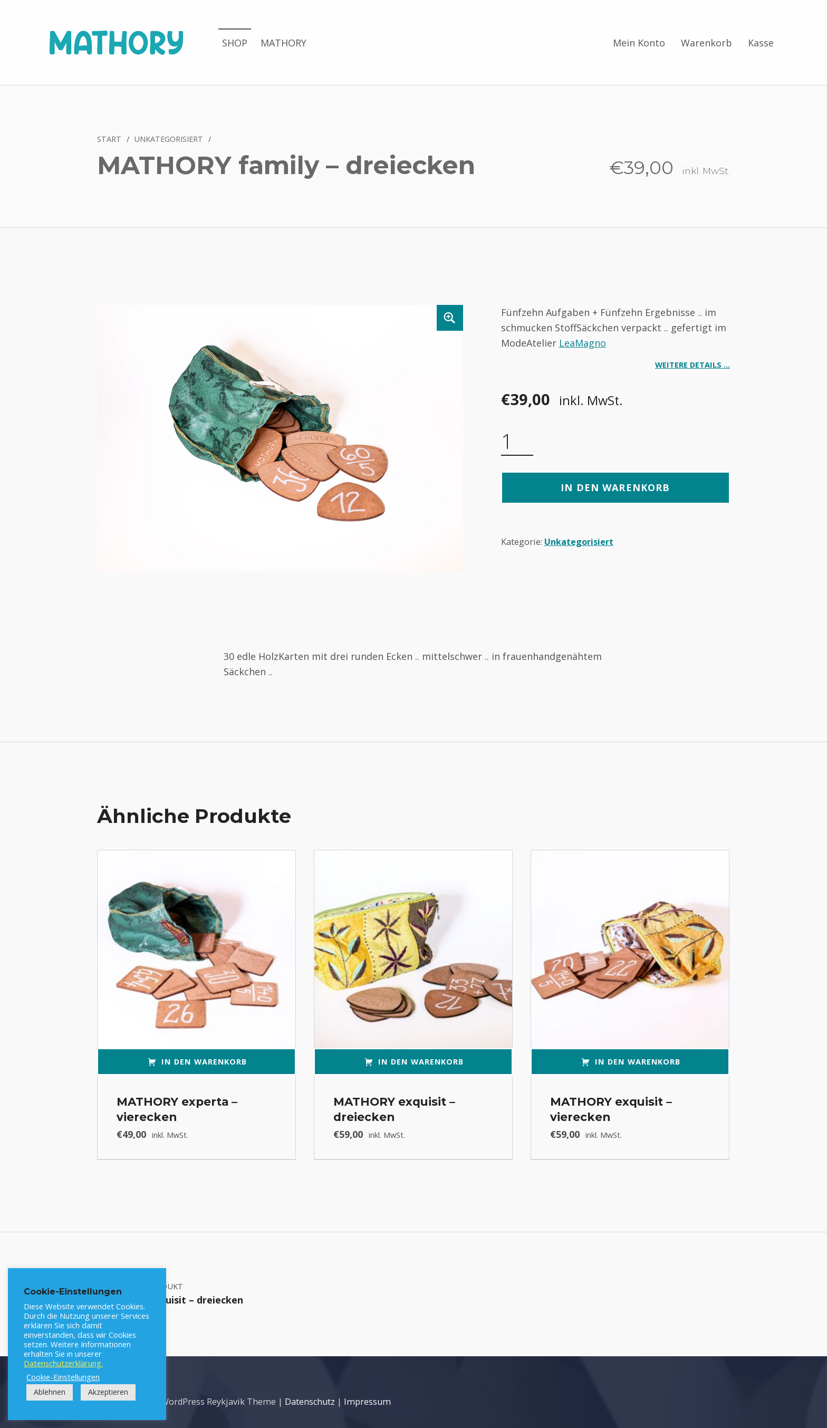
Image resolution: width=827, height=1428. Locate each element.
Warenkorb (706, 42)
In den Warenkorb (615, 487)
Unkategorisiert (168, 138)
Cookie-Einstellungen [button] (63, 1377)
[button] (450, 318)
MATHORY (283, 42)
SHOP (234, 42)
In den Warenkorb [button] (204, 1061)
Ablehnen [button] (49, 1392)
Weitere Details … (692, 364)
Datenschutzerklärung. (63, 1363)
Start (109, 138)
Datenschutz (310, 1401)
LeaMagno (582, 343)
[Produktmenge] (517, 441)
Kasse (761, 42)
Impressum (367, 1401)
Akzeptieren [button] (108, 1392)
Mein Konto (639, 42)
